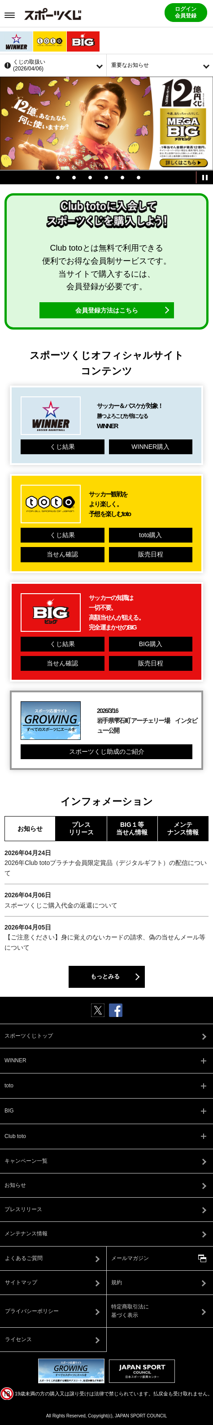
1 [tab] (58, 177)
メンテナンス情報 (183, 828)
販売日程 (150, 554)
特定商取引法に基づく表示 (130, 1310)
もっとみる (105, 976)
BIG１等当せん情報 (132, 828)
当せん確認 (62, 554)
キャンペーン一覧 (26, 1161)
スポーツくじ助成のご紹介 (106, 751)
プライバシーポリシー (32, 1311)
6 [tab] (138, 177)
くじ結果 (62, 446)
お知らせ (30, 828)
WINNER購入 (150, 446)
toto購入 (150, 535)
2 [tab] (74, 177)
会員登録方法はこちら (106, 310)
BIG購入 (150, 643)
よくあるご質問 (24, 1258)
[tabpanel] (106, 123)
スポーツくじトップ (28, 1036)
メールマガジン (130, 1258)
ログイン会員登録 (185, 12)
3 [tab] (90, 177)
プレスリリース (81, 828)
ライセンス (18, 1339)
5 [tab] (122, 177)
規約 (116, 1282)
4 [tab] (106, 177)
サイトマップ (21, 1282)
